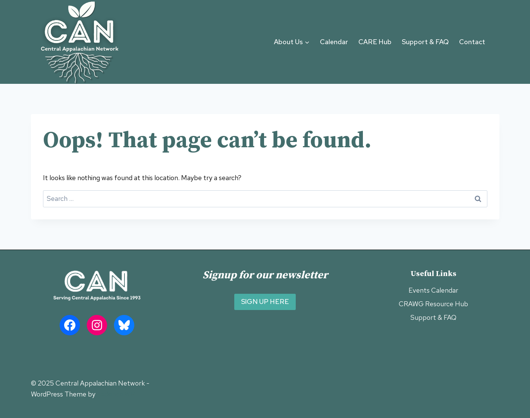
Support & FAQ (425, 41)
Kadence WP (116, 394)
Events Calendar (433, 290)
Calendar (334, 41)
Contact (472, 41)
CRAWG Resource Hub (433, 303)
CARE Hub (375, 41)
